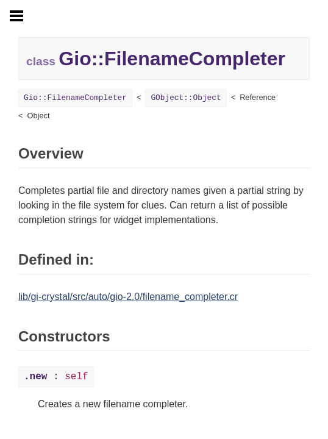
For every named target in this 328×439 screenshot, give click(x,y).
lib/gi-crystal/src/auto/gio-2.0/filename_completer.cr (128, 296)
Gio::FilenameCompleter (75, 97)
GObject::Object (186, 97)
